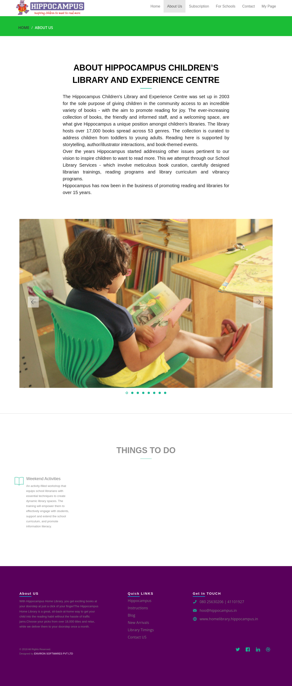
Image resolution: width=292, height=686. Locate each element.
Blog (131, 615)
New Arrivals (138, 622)
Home (23, 27)
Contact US (137, 637)
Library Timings (141, 629)
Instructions (138, 607)
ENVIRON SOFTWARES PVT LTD (53, 653)
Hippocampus (139, 600)
